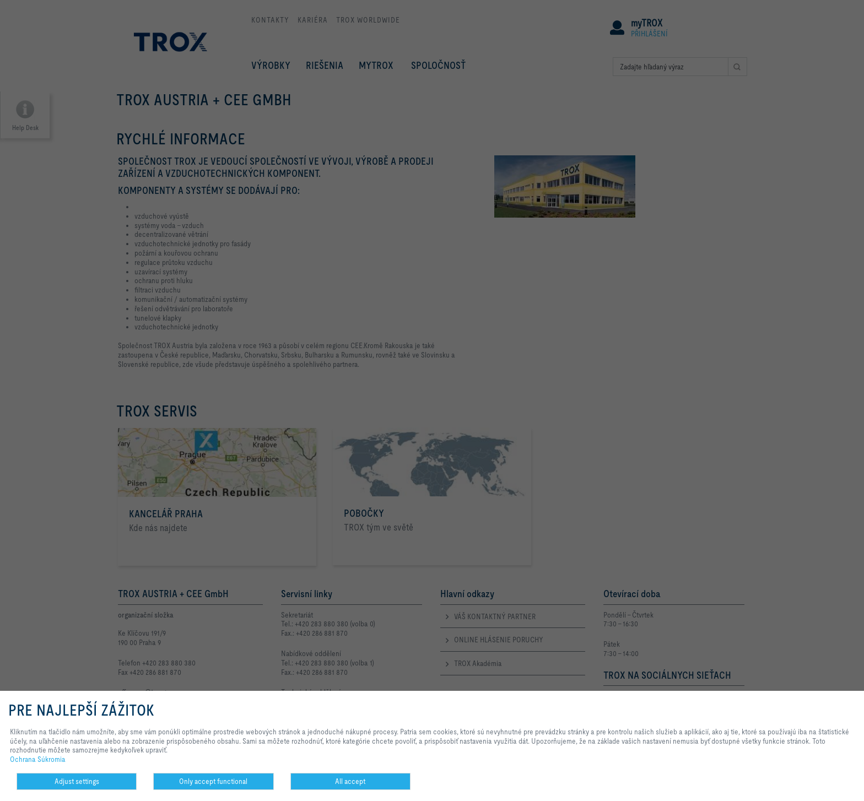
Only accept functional (213, 781)
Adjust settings (77, 781)
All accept (350, 781)
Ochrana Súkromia (38, 759)
